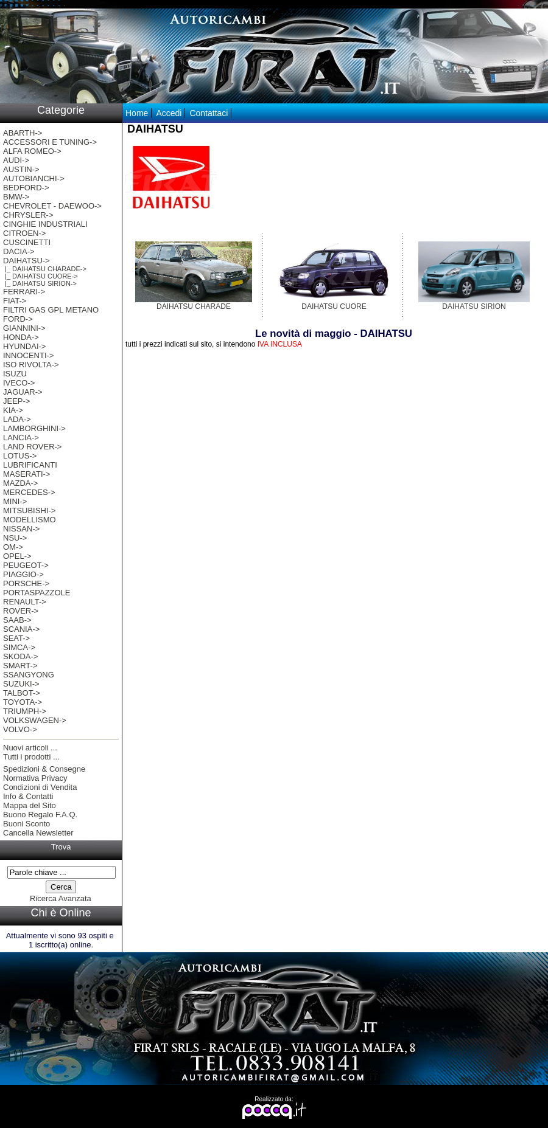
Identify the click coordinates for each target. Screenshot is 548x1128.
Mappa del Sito (29, 805)
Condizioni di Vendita (40, 787)
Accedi (168, 113)
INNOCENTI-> (28, 355)
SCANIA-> (21, 629)
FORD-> (18, 319)
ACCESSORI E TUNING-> (50, 142)
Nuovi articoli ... (30, 747)
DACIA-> (19, 251)
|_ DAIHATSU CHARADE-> (44, 268)
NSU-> (15, 537)
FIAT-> (14, 300)
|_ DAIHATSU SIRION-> (40, 283)
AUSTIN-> (21, 169)
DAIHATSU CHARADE (193, 303)
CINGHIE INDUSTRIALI (45, 224)
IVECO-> (19, 382)
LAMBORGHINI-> (34, 428)
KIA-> (13, 410)
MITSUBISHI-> (29, 510)
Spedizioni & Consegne (44, 768)
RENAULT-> (24, 601)
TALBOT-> (21, 692)
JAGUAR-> (23, 391)
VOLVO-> (20, 729)
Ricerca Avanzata (60, 898)
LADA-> (17, 419)
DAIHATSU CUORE (334, 303)
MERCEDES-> (29, 492)
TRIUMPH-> (24, 711)
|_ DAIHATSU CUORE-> (40, 276)
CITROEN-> (24, 233)
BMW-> (16, 196)
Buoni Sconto (26, 823)
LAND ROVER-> (32, 446)
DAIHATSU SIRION (474, 303)
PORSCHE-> (26, 583)
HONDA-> (21, 337)
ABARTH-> (22, 132)
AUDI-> (16, 160)
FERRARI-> (24, 291)
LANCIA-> (21, 437)
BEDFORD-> (26, 187)
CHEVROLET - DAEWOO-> (52, 205)
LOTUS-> (20, 455)
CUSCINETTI (27, 242)
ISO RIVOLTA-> (31, 364)
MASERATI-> (26, 474)
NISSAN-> (21, 528)
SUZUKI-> (21, 683)
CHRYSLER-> (28, 215)
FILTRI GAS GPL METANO (51, 309)
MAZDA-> (20, 483)
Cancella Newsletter (38, 832)
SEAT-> (16, 638)
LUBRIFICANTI (30, 464)
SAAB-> (17, 620)
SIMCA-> (19, 647)
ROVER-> (20, 610)
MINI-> (15, 501)
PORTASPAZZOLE (37, 592)
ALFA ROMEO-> (32, 151)
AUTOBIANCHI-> (34, 178)
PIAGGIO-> (23, 574)
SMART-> (20, 665)
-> (26, 260)
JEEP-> (16, 401)
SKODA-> (20, 656)
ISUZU (15, 373)
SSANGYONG (28, 674)
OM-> (13, 547)
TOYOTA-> (22, 702)
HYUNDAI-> (24, 346)
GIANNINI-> (24, 328)
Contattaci (208, 113)
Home (136, 113)
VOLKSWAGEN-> (34, 720)
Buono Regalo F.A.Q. (40, 814)
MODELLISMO (29, 519)
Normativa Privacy (35, 778)
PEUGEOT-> (26, 565)
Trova (61, 846)
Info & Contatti (28, 796)
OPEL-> (17, 556)
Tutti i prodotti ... (31, 756)
